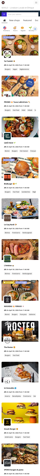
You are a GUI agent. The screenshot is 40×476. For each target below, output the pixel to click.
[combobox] (20, 14)
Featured (27, 20)
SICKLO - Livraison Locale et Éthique (18, 8)
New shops (14, 20)
